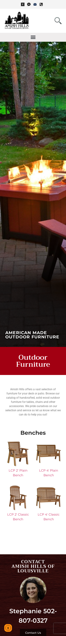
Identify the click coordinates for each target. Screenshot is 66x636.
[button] (33, 37)
